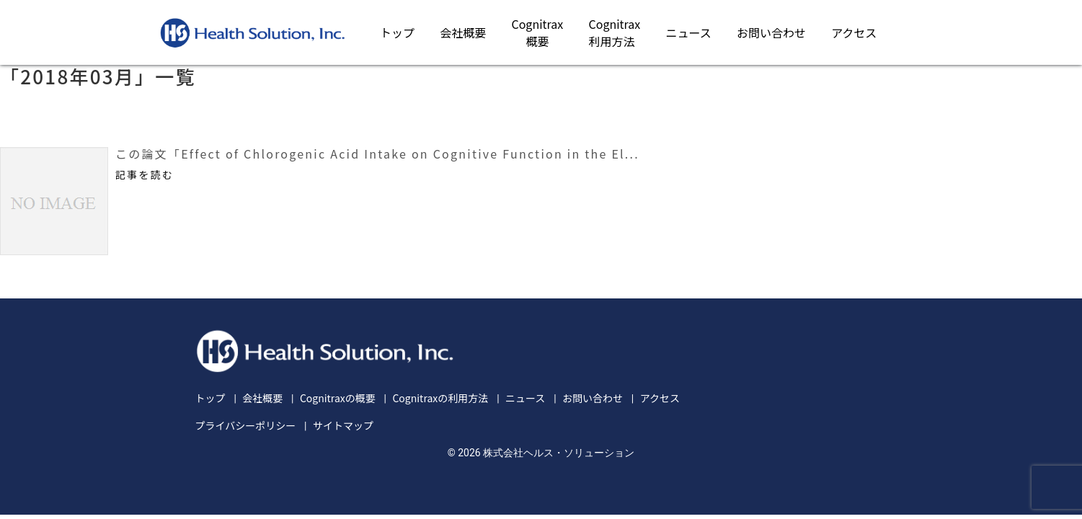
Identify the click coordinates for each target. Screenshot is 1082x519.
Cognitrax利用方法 (615, 32)
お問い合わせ (771, 32)
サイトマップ (343, 425)
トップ (397, 32)
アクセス (854, 32)
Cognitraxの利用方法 (440, 398)
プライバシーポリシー (245, 425)
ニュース (688, 32)
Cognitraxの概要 (338, 398)
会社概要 (463, 32)
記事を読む (144, 174)
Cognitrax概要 (537, 32)
